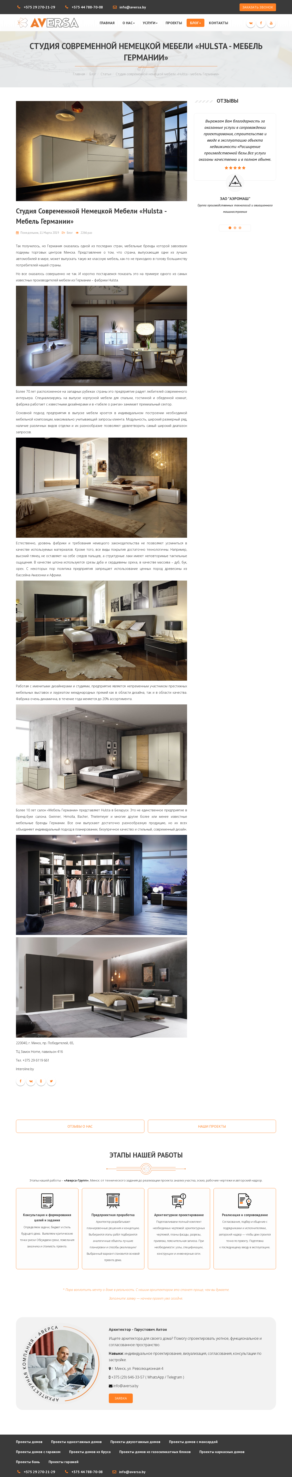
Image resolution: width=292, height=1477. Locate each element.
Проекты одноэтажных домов (76, 1441)
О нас (129, 23)
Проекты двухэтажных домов (135, 1441)
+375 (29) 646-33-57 (128, 1377)
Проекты (174, 23)
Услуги (150, 23)
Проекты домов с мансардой (193, 1441)
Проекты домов (29, 1441)
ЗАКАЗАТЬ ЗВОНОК (257, 7)
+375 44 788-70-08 (87, 7)
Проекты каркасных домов (222, 1451)
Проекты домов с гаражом (38, 1451)
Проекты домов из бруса (90, 1451)
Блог (195, 23)
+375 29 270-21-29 (39, 7)
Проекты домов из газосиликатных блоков (155, 1451)
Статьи (106, 74)
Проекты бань (28, 1461)
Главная (107, 23)
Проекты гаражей (63, 1461)
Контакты (218, 23)
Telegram (174, 1377)
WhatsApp (155, 1377)
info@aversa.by (133, 7)
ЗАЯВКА (121, 1398)
